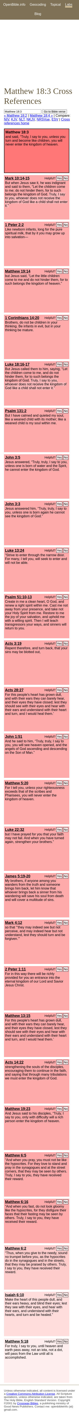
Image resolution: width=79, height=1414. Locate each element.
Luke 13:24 (14, 550)
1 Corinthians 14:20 (22, 318)
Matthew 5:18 (16, 1341)
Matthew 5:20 (16, 783)
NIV (6, 119)
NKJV (31, 119)
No (66, 178)
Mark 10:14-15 (17, 178)
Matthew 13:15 (17, 1016)
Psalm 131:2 (16, 411)
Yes (59, 178)
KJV (14, 119)
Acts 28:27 (14, 690)
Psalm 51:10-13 (18, 597)
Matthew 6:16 (16, 1202)
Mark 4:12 (13, 923)
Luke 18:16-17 (17, 364)
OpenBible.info (14, 4)
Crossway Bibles (27, 1403)
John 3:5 (12, 457)
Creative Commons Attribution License (30, 1393)
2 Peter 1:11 (15, 969)
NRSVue (43, 119)
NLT (22, 119)
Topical (55, 4)
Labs (68, 4)
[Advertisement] (39, 52)
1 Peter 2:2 (14, 225)
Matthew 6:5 (15, 1155)
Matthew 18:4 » (41, 115)
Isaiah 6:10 (14, 1295)
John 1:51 (13, 736)
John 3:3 (12, 504)
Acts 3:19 (13, 643)
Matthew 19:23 (17, 1109)
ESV (55, 119)
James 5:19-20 (17, 876)
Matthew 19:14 (17, 271)
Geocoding (38, 4)
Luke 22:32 (14, 830)
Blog (37, 14)
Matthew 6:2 (15, 1248)
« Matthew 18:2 (15, 115)
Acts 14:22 (14, 1062)
